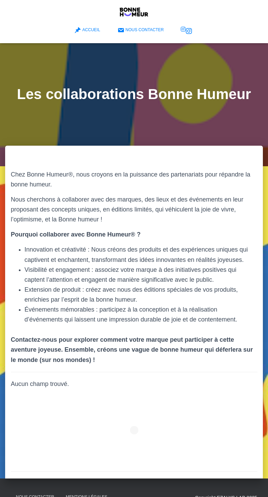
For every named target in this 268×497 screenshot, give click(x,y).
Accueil (87, 30)
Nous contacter (140, 30)
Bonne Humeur (189, 31)
